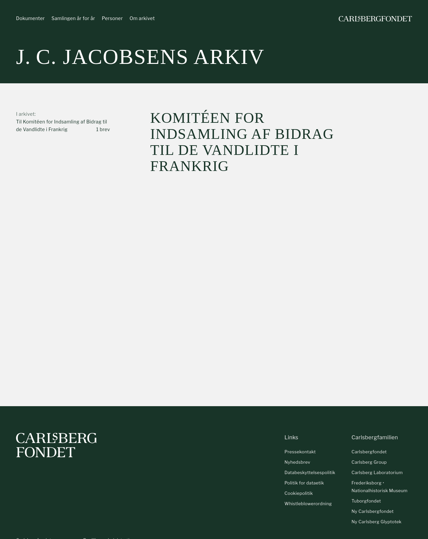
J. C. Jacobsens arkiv (140, 57)
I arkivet (25, 114)
